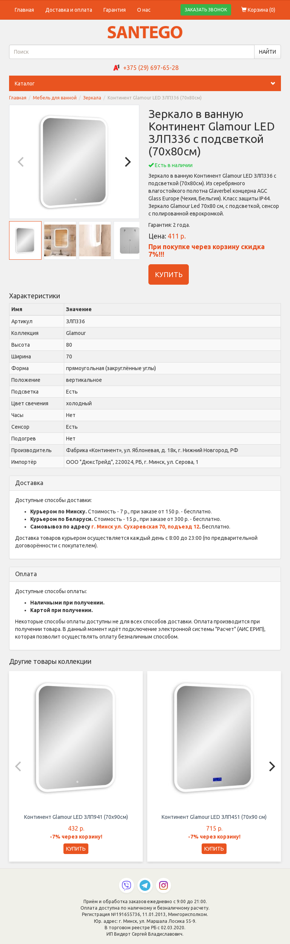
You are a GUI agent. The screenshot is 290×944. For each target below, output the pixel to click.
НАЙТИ (267, 52)
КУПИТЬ (168, 274)
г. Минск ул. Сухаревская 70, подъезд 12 (145, 527)
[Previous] (21, 161)
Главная (24, 10)
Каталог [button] (148, 83)
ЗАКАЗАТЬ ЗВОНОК (206, 9)
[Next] (127, 161)
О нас (144, 10)
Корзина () (258, 10)
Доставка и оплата (68, 10)
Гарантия (114, 10)
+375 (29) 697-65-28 (151, 67)
